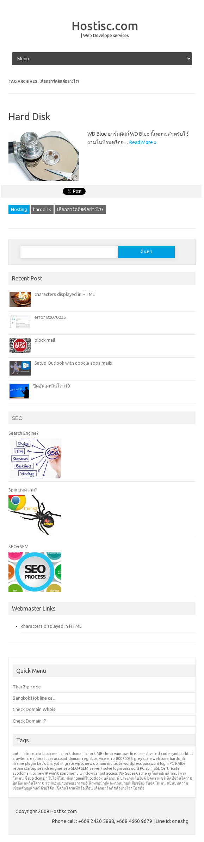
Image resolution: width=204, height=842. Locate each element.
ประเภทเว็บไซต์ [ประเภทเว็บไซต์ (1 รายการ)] (133, 778)
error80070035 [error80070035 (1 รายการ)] (120, 758)
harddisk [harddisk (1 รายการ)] (177, 758)
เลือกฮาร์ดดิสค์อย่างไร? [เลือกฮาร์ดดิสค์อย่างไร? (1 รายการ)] (113, 788)
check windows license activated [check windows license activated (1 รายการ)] (131, 753)
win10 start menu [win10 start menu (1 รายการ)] (64, 773)
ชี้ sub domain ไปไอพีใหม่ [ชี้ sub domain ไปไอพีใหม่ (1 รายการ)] (45, 778)
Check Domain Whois (34, 709)
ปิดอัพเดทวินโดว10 (51, 385)
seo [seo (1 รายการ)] (66, 768)
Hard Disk (29, 116)
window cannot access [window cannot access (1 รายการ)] (99, 773)
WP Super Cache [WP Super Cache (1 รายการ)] (133, 773)
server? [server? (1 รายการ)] (95, 768)
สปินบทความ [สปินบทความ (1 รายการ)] (177, 783)
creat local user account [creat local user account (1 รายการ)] (47, 758)
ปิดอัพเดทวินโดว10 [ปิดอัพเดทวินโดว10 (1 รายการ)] (28, 783)
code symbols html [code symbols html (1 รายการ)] (177, 753)
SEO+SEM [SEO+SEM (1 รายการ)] (79, 768)
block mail (45, 340)
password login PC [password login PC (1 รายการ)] (158, 763)
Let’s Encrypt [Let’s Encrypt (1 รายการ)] (48, 763)
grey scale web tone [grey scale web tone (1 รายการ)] (151, 758)
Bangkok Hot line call (34, 697)
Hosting (19, 209)
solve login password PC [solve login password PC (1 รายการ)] (123, 768)
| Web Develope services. (105, 35)
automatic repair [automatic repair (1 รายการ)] (27, 753)
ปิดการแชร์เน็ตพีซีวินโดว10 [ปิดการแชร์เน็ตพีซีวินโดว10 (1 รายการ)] (169, 778)
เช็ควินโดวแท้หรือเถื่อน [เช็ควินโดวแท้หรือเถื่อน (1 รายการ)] (74, 788)
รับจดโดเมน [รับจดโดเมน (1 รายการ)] (156, 783)
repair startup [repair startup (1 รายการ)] (24, 768)
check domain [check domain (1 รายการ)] (73, 753)
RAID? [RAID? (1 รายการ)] (180, 763)
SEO (17, 418)
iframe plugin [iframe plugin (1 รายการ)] (24, 763)
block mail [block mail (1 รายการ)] (51, 753)
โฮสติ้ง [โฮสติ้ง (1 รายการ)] (138, 788)
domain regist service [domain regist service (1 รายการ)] (87, 758)
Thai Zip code (27, 686)
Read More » (142, 142)
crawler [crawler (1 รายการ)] (19, 758)
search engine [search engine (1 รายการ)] (49, 768)
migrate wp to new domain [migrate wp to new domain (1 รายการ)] (83, 763)
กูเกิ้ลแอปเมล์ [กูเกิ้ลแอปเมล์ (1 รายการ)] (158, 773)
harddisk (42, 209)
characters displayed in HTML (65, 294)
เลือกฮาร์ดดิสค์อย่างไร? (80, 209)
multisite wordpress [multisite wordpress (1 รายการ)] (124, 763)
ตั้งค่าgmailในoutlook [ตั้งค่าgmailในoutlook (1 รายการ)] (85, 778)
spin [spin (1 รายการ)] (149, 768)
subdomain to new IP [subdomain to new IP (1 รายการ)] (30, 773)
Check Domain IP (30, 720)
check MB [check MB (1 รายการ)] (94, 753)
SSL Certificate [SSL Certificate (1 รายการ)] (167, 768)
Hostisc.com (105, 25)
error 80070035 (50, 317)
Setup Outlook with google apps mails (73, 362)
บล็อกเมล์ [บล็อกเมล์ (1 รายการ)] (111, 778)
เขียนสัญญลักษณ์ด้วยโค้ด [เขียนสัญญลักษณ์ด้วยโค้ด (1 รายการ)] (33, 788)
